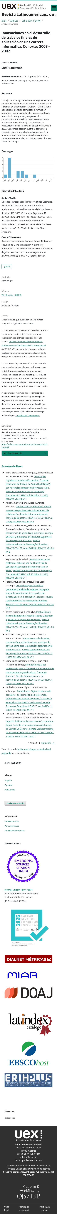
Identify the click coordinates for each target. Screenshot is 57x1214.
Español (8, 785)
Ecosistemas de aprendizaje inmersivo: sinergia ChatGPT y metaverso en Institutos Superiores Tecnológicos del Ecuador (29, 536)
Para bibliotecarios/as (15, 830)
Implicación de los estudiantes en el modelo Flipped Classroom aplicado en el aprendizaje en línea (29, 615)
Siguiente (46, 742)
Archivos (14, 20)
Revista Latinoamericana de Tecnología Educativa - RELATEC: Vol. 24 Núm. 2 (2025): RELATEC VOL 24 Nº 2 (29, 518)
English (8, 780)
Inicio (4, 20)
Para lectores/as (12, 821)
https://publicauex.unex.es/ (28, 1160)
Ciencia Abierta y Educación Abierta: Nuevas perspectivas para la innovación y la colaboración (28, 510)
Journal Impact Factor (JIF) (18, 889)
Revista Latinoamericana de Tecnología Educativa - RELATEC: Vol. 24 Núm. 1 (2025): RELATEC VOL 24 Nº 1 (27, 495)
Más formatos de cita (13, 453)
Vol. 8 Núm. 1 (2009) (31, 20)
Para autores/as (12, 826)
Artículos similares (12, 466)
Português (10, 789)
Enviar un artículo (15, 803)
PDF (8, 266)
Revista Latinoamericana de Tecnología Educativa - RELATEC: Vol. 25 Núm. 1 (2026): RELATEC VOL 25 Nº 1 (29, 574)
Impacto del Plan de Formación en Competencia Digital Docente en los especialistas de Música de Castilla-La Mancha (30, 725)
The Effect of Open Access (27, 415)
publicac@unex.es (28, 1157)
